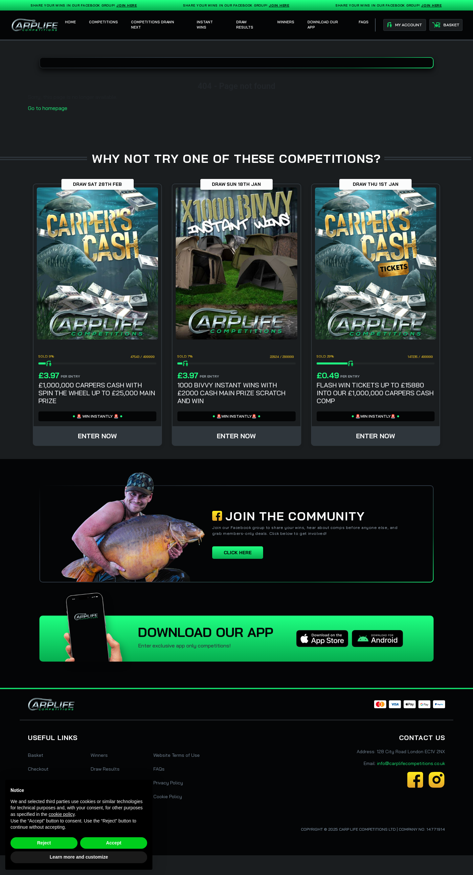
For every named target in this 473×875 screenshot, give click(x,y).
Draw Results (105, 769)
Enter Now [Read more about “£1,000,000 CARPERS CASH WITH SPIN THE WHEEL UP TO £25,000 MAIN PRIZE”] (97, 436)
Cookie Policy (167, 796)
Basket (35, 755)
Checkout (38, 769)
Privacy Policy (168, 783)
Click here (238, 553)
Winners (99, 755)
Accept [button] (114, 842)
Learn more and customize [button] (79, 857)
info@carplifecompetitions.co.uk (411, 763)
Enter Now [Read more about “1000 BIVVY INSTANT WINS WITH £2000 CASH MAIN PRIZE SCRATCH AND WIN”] (236, 436)
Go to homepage (47, 108)
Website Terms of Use (176, 755)
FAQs (159, 769)
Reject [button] (44, 842)
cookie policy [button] (62, 814)
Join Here (128, 5)
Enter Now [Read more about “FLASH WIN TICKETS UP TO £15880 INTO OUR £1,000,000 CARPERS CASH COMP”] (375, 436)
